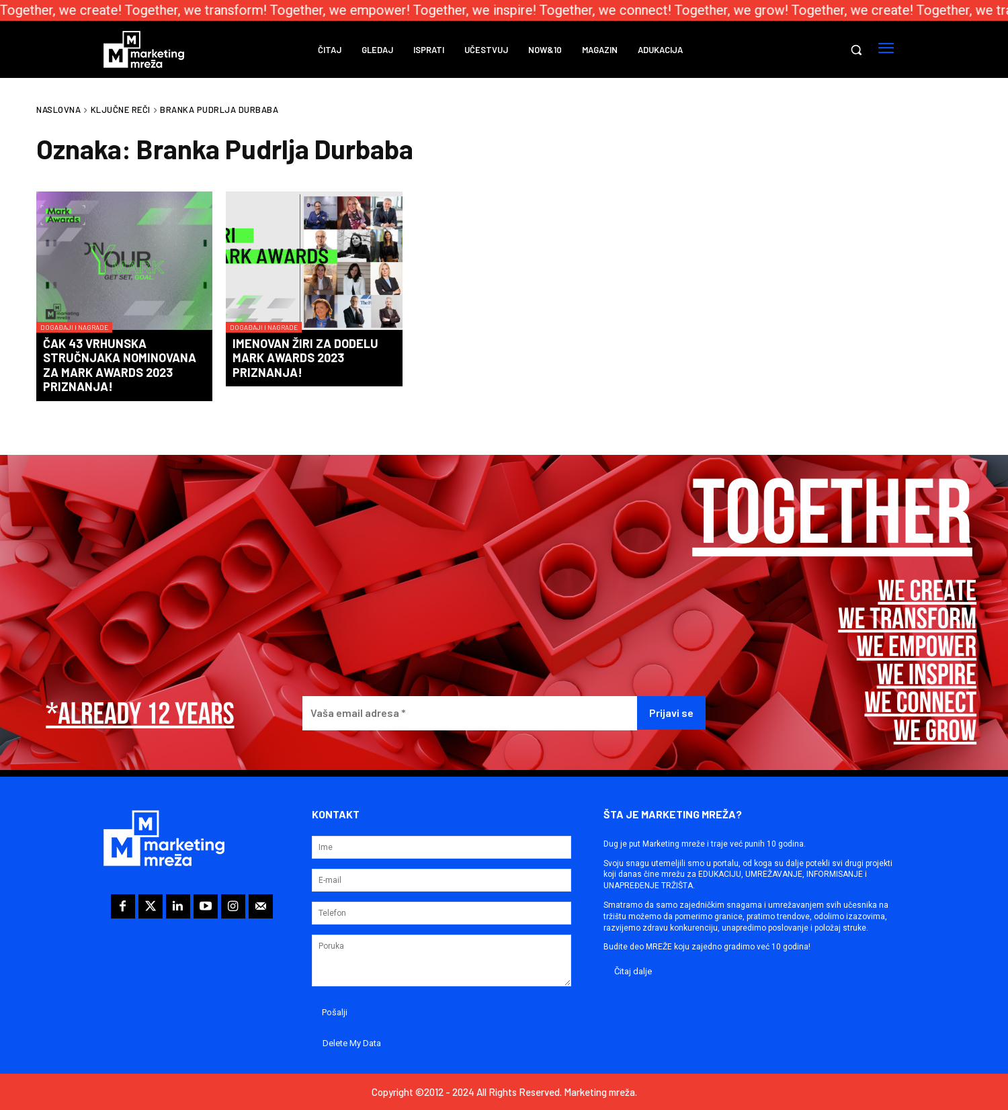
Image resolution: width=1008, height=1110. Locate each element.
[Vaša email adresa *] (469, 713)
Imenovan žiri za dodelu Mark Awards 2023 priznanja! (305, 358)
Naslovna (58, 109)
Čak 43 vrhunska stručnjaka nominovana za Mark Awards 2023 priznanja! (119, 365)
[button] (856, 50)
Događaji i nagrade (74, 327)
